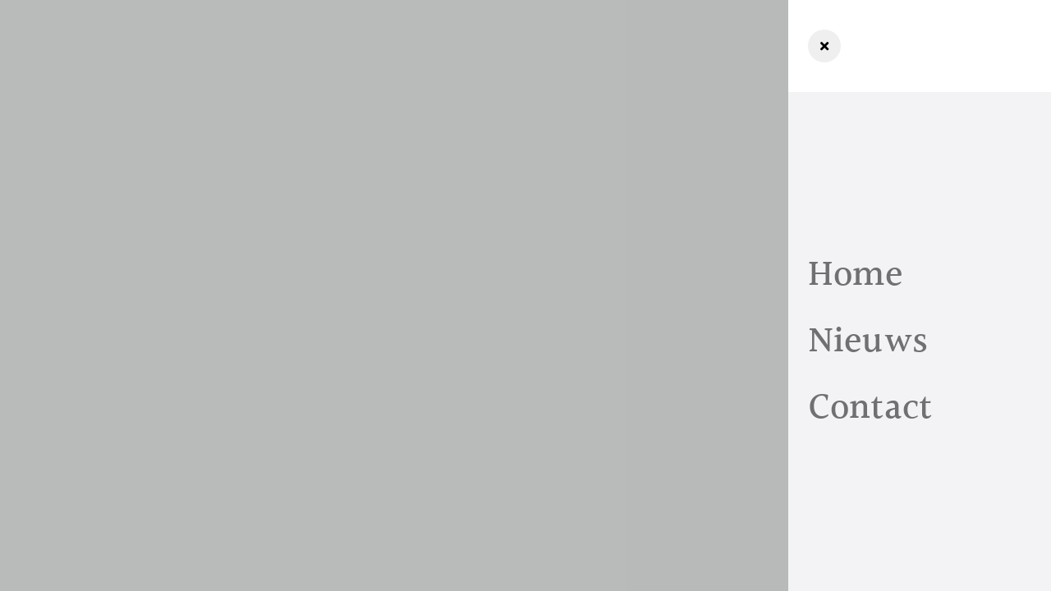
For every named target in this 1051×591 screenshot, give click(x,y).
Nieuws (868, 342)
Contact (870, 408)
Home (856, 275)
